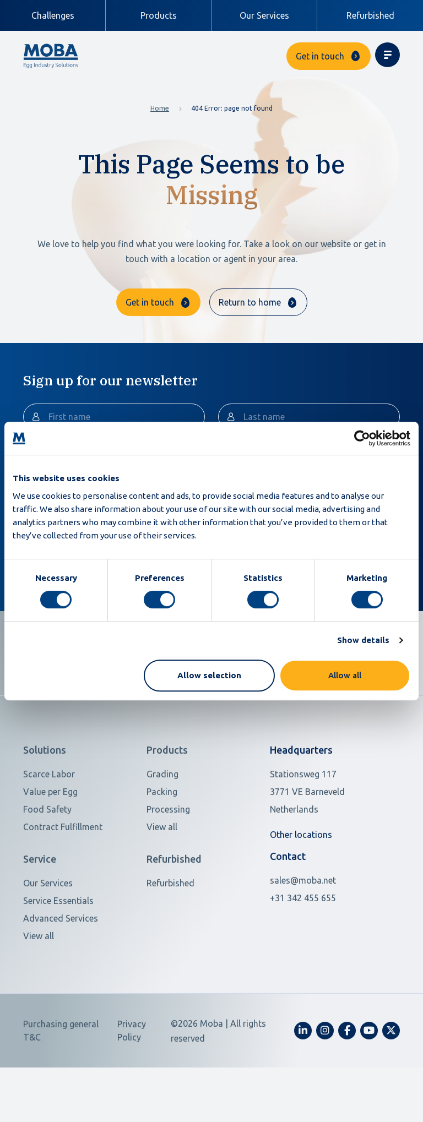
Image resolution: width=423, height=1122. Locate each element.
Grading (162, 821)
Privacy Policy (131, 1077)
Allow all (344, 675)
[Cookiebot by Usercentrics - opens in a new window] (362, 438)
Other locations (301, 881)
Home (159, 108)
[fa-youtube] (369, 1077)
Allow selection (209, 675)
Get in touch (320, 56)
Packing (162, 838)
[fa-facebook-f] (347, 1077)
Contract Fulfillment (62, 874)
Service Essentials (58, 947)
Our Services (264, 15)
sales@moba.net (303, 927)
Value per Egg (50, 838)
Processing (168, 856)
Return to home (250, 302)
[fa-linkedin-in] (303, 1077)
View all (162, 874)
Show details (363, 640)
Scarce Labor (49, 821)
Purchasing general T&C (61, 1077)
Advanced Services (60, 965)
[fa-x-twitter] (391, 1077)
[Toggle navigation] (387, 54)
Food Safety (47, 856)
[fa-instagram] (325, 1077)
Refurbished (370, 15)
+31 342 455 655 (303, 945)
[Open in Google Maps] (321, 838)
